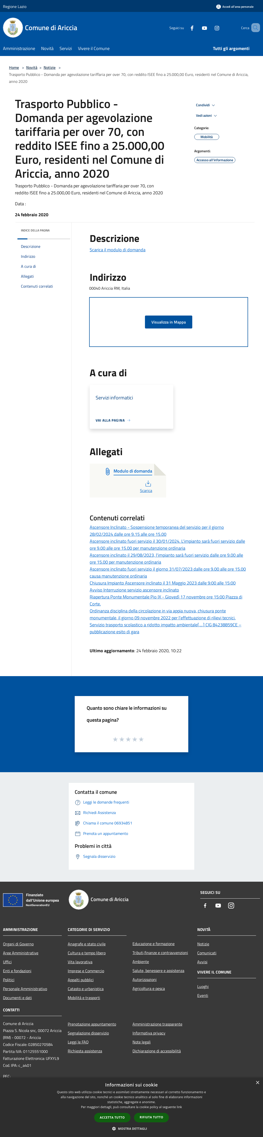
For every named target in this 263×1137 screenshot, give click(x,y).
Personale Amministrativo (25, 989)
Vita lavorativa (80, 962)
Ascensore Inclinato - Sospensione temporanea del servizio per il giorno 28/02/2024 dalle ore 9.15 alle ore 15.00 (157, 531)
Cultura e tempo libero (87, 953)
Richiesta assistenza (85, 1051)
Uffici (7, 962)
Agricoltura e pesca (148, 988)
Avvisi (202, 962)
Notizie (50, 67)
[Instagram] (210, 27)
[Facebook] (185, 27)
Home (14, 67)
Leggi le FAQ (78, 1042)
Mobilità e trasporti (84, 998)
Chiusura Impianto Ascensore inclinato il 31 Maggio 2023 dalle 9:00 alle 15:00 (163, 583)
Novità (31, 67)
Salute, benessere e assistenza (158, 971)
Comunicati (206, 953)
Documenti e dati (17, 998)
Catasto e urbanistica (86, 989)
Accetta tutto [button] (112, 1117)
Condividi (206, 105)
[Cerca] (254, 28)
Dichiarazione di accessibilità (156, 1051)
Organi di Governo (18, 944)
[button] (131, 1128)
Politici (8, 980)
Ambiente (140, 962)
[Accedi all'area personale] (235, 6)
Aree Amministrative (20, 953)
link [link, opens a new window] (179, 1107)
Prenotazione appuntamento (92, 1024)
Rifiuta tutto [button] (151, 1117)
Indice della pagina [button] (35, 230)
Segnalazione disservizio (88, 1033)
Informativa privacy (148, 1033)
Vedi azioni (207, 116)
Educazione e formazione (153, 944)
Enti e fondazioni (17, 971)
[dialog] (131, 1107)
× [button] (257, 1083)
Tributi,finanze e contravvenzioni (160, 953)
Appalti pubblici (81, 980)
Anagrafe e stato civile (87, 944)
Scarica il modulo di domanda (117, 249)
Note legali (141, 1042)
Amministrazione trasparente (157, 1024)
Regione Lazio (14, 6)
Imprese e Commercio (86, 971)
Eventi (202, 995)
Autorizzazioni (144, 979)
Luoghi (203, 986)
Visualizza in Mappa (168, 322)
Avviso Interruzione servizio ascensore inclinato (134, 590)
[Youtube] (197, 27)
